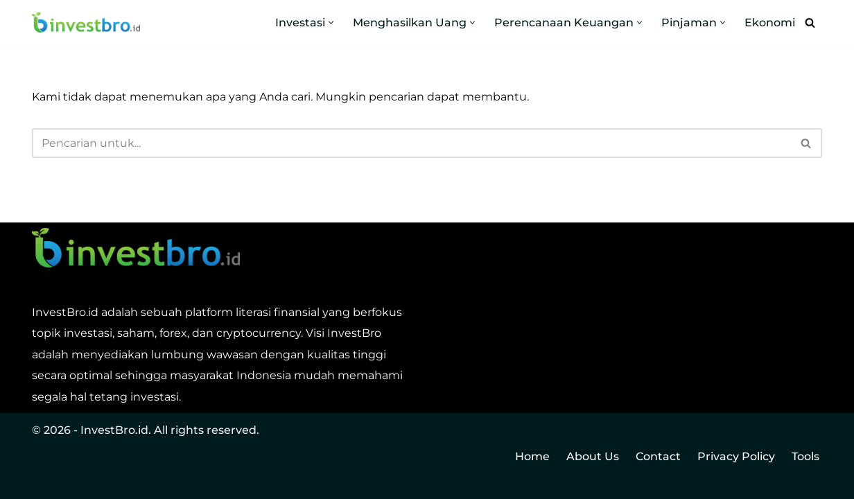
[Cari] (810, 22)
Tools (805, 456)
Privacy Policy (736, 456)
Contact (658, 456)
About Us (592, 456)
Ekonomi (769, 22)
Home (532, 456)
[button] (331, 22)
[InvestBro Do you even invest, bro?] (86, 22)
